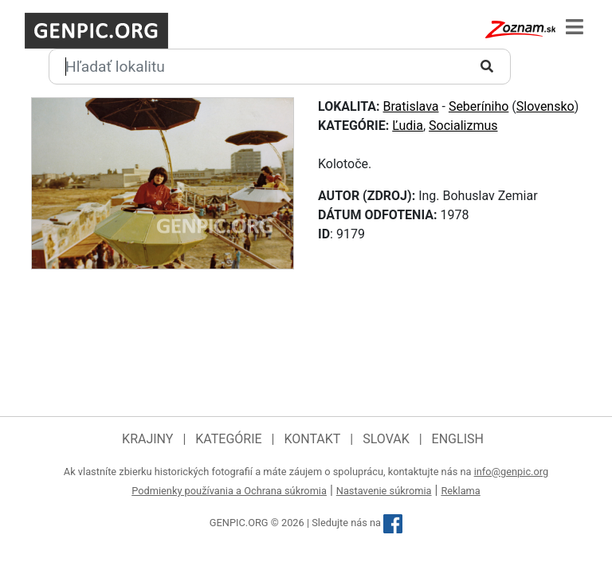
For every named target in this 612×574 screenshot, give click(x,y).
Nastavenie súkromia (384, 491)
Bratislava (411, 106)
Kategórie (228, 438)
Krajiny (147, 438)
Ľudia (407, 125)
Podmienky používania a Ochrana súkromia (229, 491)
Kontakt (312, 438)
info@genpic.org (511, 472)
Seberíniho (479, 106)
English (458, 438)
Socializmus (463, 125)
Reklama (460, 491)
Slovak (386, 438)
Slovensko (545, 106)
